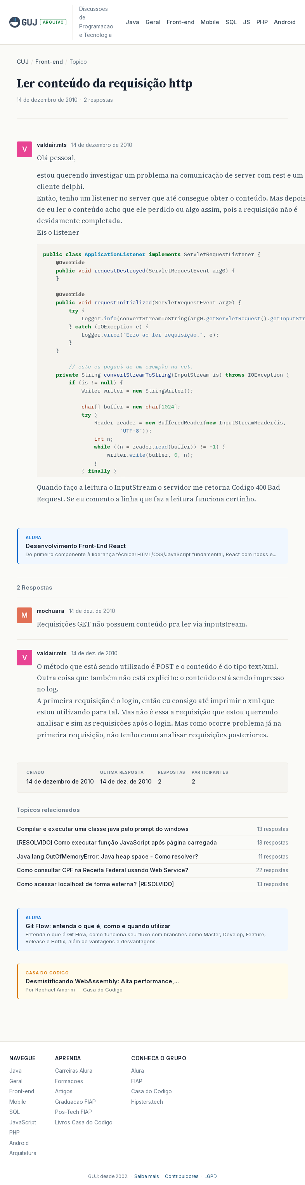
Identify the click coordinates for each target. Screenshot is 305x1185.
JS (246, 22)
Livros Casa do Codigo (84, 1122)
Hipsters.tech (147, 1102)
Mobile (210, 22)
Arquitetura (22, 1153)
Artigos (64, 1091)
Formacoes (69, 1081)
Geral (153, 22)
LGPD (210, 1176)
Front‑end (180, 22)
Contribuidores (182, 1176)
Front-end (49, 61)
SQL (231, 22)
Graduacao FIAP (75, 1102)
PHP (262, 22)
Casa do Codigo (151, 1091)
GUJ (23, 61)
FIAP (136, 1081)
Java (132, 22)
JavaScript (22, 1122)
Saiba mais (146, 1176)
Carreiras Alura (73, 1071)
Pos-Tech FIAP (73, 1112)
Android (285, 22)
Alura (137, 1071)
